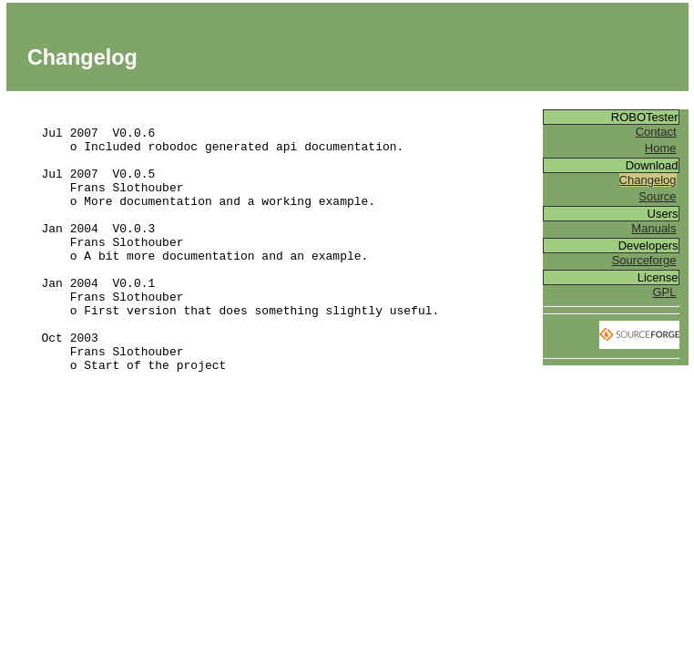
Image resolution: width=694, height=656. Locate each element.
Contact (656, 131)
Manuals (653, 228)
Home (661, 148)
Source (657, 196)
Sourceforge (644, 260)
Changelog (648, 180)
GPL (664, 292)
